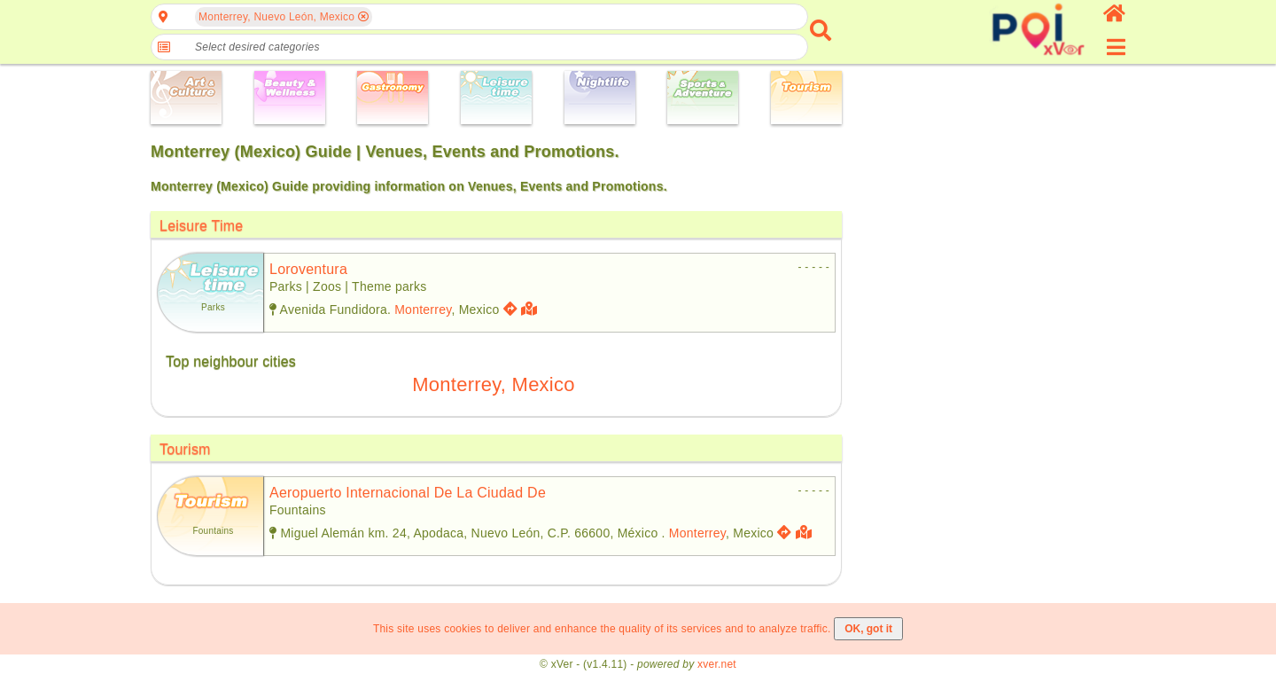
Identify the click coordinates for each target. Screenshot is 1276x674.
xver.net (716, 664)
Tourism (185, 449)
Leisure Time (201, 225)
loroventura (308, 269)
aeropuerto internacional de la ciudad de (407, 492)
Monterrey (422, 309)
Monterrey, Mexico (493, 384)
